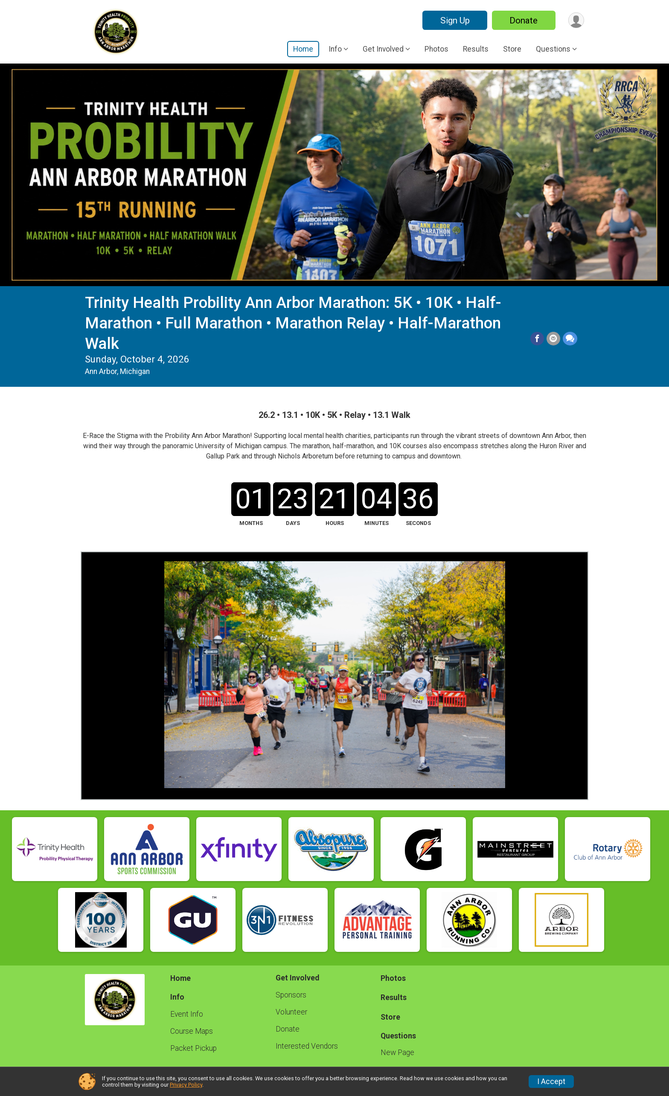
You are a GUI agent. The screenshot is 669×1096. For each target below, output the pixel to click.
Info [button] (335, 49)
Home (303, 49)
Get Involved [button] (383, 49)
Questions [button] (553, 49)
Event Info (186, 1014)
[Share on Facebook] (537, 338)
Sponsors (291, 995)
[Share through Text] (570, 338)
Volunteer (291, 1012)
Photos (436, 49)
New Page (397, 1052)
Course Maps (191, 1031)
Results (476, 49)
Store (512, 49)
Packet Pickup (193, 1048)
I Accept (551, 1081)
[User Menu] (576, 20)
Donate (523, 20)
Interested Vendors (307, 1046)
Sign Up (454, 20)
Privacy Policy (186, 1085)
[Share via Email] (553, 338)
